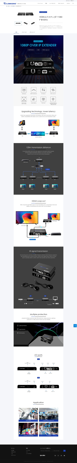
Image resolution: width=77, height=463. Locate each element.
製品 (48, 3)
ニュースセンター (54, 3)
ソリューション (43, 3)
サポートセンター (63, 3)
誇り (9, 6)
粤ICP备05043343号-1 (50, 461)
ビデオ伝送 (13, 6)
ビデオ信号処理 (28, 453)
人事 (12, 453)
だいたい (69, 3)
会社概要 (12, 450)
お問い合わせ (68, 0)
